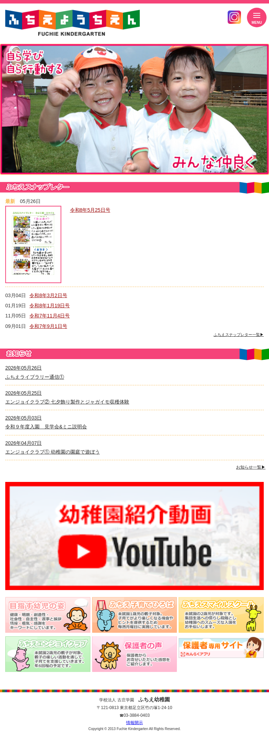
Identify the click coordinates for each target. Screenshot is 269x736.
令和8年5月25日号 (90, 210)
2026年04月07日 (23, 443)
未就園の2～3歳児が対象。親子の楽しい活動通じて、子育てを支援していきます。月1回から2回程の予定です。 (47, 654)
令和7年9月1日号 (48, 326)
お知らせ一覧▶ (250, 467)
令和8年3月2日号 (48, 295)
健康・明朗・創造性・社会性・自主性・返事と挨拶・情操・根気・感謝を (47, 615)
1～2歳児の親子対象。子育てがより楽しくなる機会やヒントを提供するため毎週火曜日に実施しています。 (134, 615)
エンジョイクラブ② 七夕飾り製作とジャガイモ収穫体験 (67, 402)
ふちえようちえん (72, 23)
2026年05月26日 (23, 368)
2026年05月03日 (23, 418)
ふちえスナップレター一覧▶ (239, 334)
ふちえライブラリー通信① (34, 377)
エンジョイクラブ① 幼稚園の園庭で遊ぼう (52, 452)
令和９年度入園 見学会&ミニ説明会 (46, 426)
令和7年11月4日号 (49, 315)
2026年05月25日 (23, 393)
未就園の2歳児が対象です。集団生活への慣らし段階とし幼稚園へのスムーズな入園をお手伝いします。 (221, 615)
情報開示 (134, 722)
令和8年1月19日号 (49, 305)
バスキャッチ (221, 647)
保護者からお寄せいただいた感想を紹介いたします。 (134, 654)
